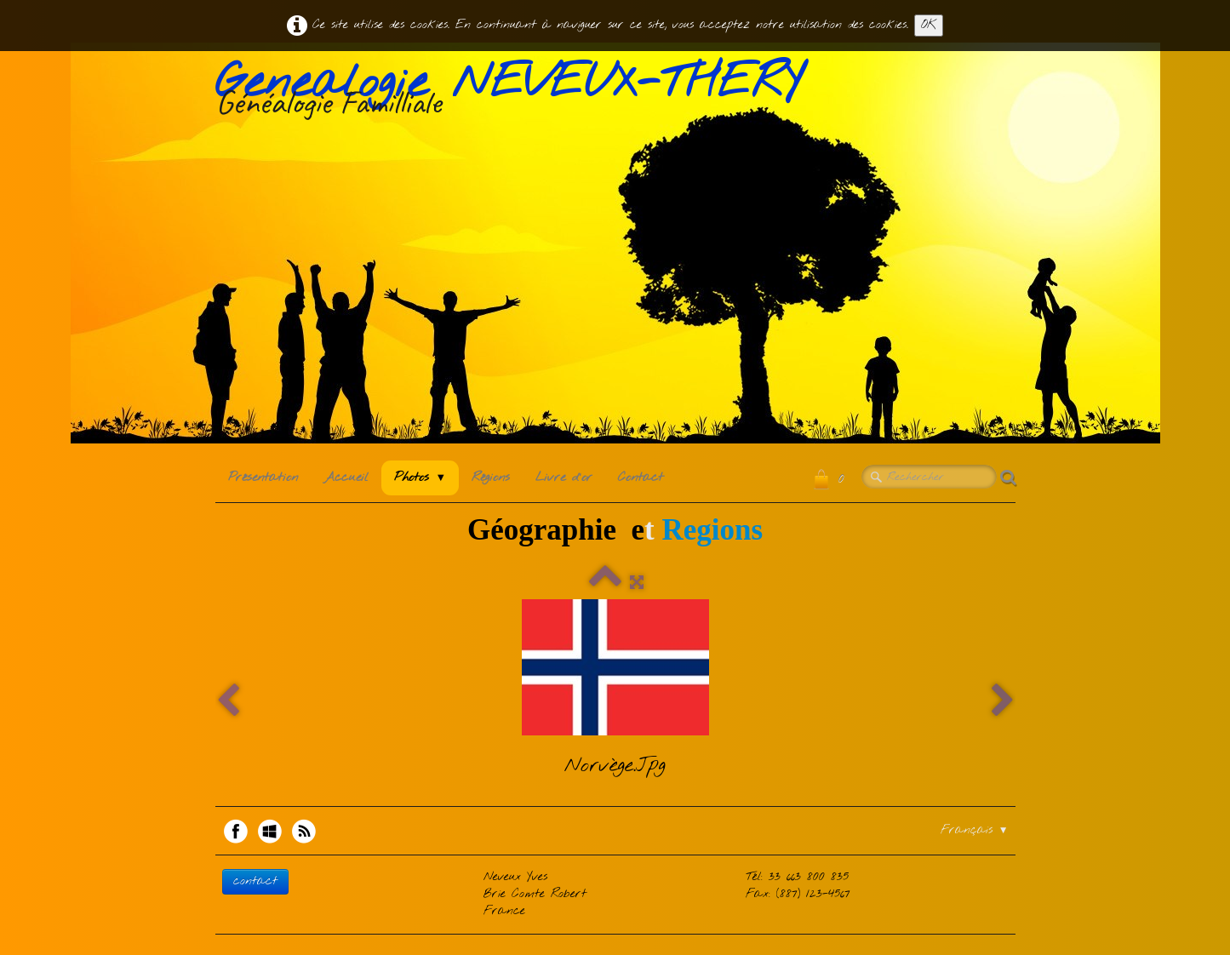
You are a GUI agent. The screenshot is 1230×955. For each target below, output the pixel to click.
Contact (640, 477)
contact (255, 881)
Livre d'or (563, 477)
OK (928, 25)
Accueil (346, 477)
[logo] (515, 92)
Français (975, 830)
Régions (491, 477)
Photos (420, 477)
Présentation (263, 477)
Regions (712, 529)
